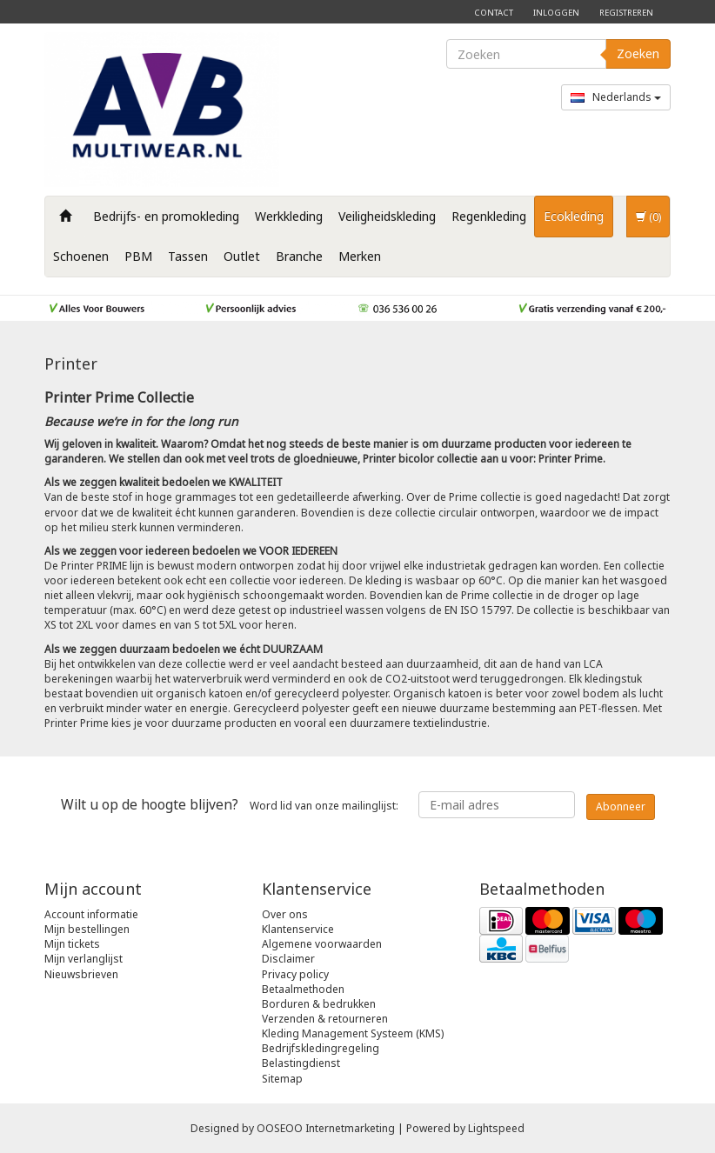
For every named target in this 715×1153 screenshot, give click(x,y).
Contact (493, 12)
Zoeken (638, 53)
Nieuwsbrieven (81, 974)
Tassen (188, 256)
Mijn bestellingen (87, 929)
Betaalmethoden (303, 989)
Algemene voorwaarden (322, 943)
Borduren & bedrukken (319, 1003)
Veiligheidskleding (387, 216)
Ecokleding (574, 216)
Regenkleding (488, 216)
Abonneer (620, 806)
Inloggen (556, 12)
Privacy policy (295, 974)
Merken (359, 256)
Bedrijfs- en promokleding (166, 216)
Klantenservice (298, 929)
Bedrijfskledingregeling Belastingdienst (320, 1055)
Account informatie (91, 914)
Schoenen (81, 256)
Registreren (626, 12)
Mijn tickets (72, 943)
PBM (138, 256)
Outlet (242, 256)
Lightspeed (496, 1128)
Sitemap (282, 1078)
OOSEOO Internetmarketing (326, 1128)
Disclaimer (288, 958)
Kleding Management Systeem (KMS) (353, 1033)
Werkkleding (289, 216)
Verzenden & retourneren (325, 1018)
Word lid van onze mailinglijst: (229, 804)
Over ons (285, 914)
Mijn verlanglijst (83, 958)
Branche (299, 256)
